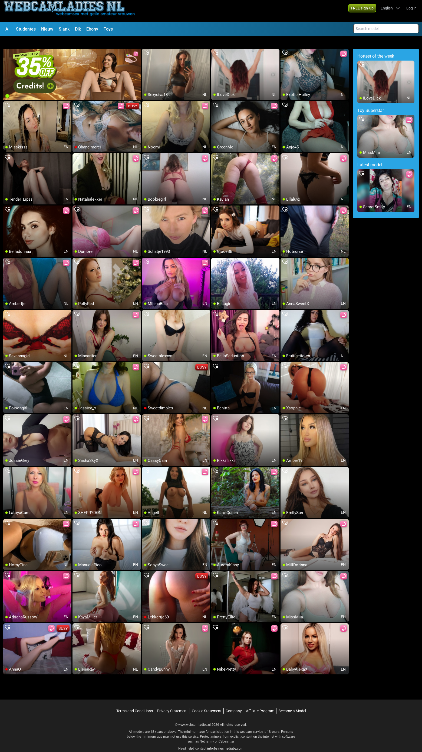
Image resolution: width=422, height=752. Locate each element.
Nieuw (47, 29)
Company (234, 701)
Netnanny (207, 732)
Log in (411, 11)
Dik (78, 29)
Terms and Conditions (134, 701)
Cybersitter (226, 732)
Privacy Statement (172, 701)
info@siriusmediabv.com (225, 739)
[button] (390, 11)
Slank (64, 29)
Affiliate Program (260, 701)
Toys (108, 29)
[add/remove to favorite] (146, 43)
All (8, 29)
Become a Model (292, 701)
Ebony (92, 29)
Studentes (26, 29)
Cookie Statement (207, 701)
